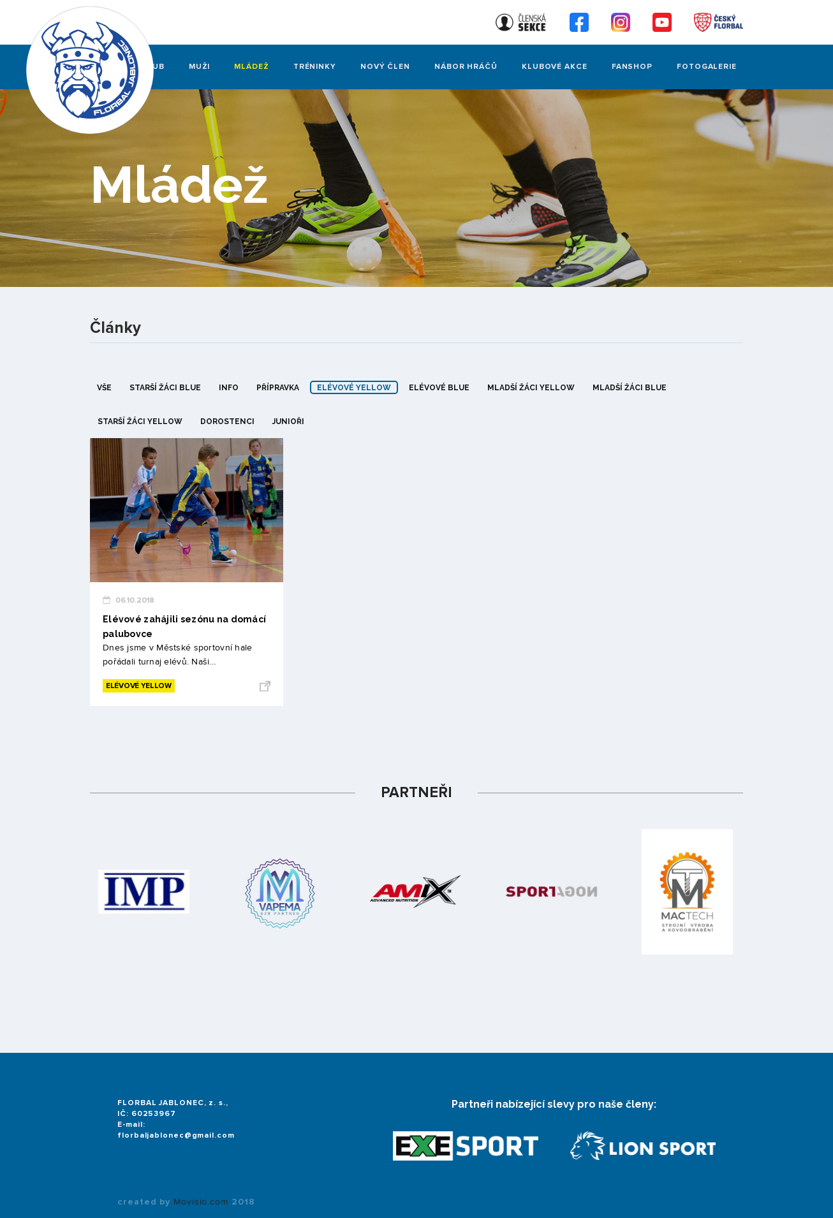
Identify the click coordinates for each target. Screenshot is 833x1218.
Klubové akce (554, 66)
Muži (199, 66)
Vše (104, 387)
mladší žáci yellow (531, 387)
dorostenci (227, 421)
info (229, 387)
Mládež (251, 66)
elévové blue (439, 387)
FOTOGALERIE (707, 66)
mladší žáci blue (630, 387)
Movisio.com (200, 1202)
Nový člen (385, 66)
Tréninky (314, 66)
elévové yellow (354, 387)
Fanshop (632, 66)
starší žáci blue (165, 387)
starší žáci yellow (140, 421)
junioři (288, 421)
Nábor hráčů (466, 66)
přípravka (277, 387)
